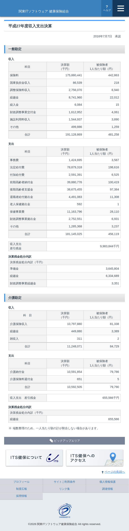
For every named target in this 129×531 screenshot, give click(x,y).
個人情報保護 (107, 481)
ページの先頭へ (115, 471)
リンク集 (64, 488)
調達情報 (107, 488)
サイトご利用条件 (64, 481)
